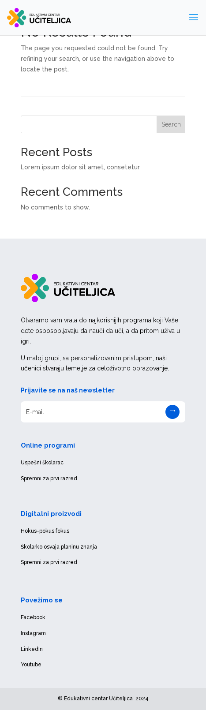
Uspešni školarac (42, 463)
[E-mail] (103, 411)
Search (171, 124)
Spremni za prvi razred (49, 478)
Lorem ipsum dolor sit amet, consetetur (80, 167)
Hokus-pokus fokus (45, 531)
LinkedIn (32, 649)
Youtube (31, 664)
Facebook (33, 617)
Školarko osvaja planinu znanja (59, 547)
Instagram (33, 633)
